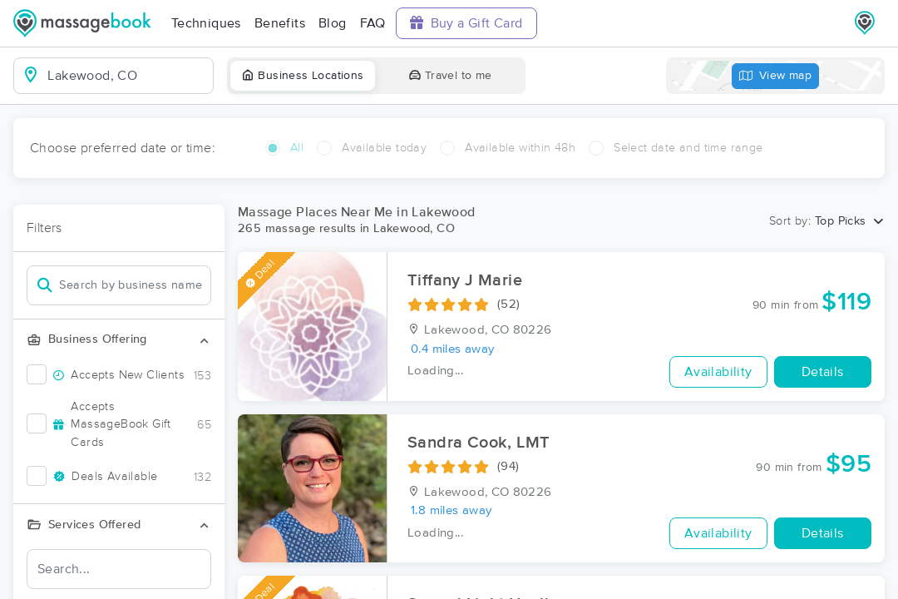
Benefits (279, 23)
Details (823, 372)
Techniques (206, 23)
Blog (332, 23)
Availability (718, 372)
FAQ (373, 23)
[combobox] (126, 76)
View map (775, 76)
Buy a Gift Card (466, 23)
